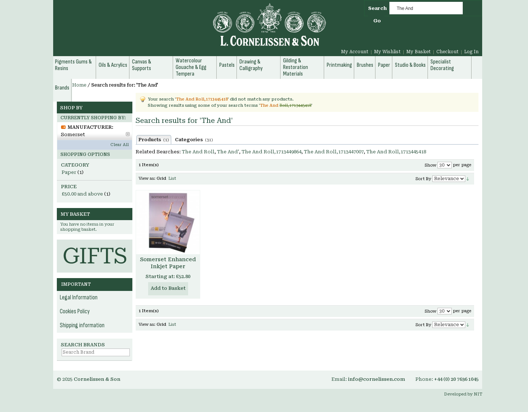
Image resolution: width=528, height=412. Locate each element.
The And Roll (198, 151)
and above (82, 194)
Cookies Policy (75, 311)
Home (79, 85)
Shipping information (82, 325)
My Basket (418, 51)
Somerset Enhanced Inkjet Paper (168, 262)
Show (430, 165)
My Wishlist (387, 51)
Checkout (447, 51)
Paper (69, 172)
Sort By (423, 178)
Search (377, 8)
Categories (194, 139)
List (172, 178)
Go (377, 20)
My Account (354, 51)
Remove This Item (128, 134)
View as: (147, 178)
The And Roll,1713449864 (271, 151)
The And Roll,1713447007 (334, 151)
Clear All (119, 144)
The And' (228, 151)
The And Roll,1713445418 (396, 151)
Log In (471, 51)
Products (154, 139)
